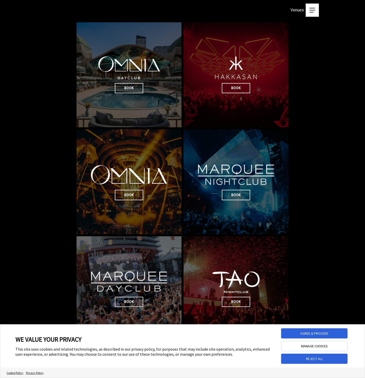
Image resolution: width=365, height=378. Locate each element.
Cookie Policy (15, 373)
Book (182, 79)
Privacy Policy (35, 373)
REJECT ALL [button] (314, 358)
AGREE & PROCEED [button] (314, 333)
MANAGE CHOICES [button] (314, 346)
